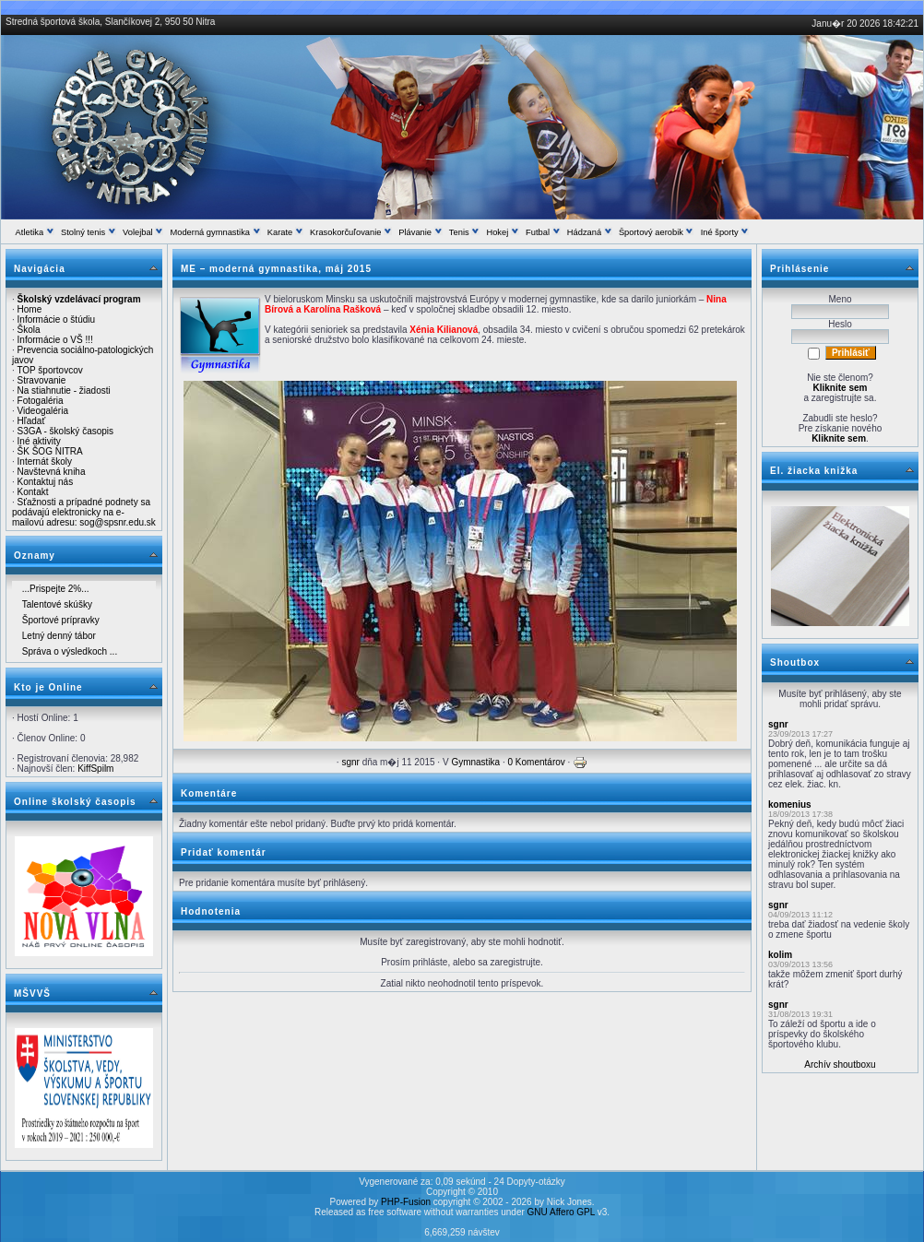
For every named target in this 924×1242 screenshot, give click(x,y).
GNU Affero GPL (561, 1212)
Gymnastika (475, 762)
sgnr (350, 762)
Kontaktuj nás (46, 482)
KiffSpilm (95, 768)
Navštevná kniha (52, 472)
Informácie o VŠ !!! (55, 340)
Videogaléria (43, 411)
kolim (780, 955)
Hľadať (32, 421)
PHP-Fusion (406, 1202)
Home (30, 309)
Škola (29, 330)
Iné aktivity (39, 441)
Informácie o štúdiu (57, 319)
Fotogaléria (41, 401)
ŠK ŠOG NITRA (50, 451)
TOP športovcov (49, 370)
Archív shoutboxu (839, 1064)
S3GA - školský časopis (65, 431)
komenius (789, 804)
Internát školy (45, 461)
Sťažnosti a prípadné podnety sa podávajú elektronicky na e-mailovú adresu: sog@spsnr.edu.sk (84, 512)
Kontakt (33, 492)
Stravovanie (42, 380)
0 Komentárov (536, 762)
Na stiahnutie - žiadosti (64, 390)
